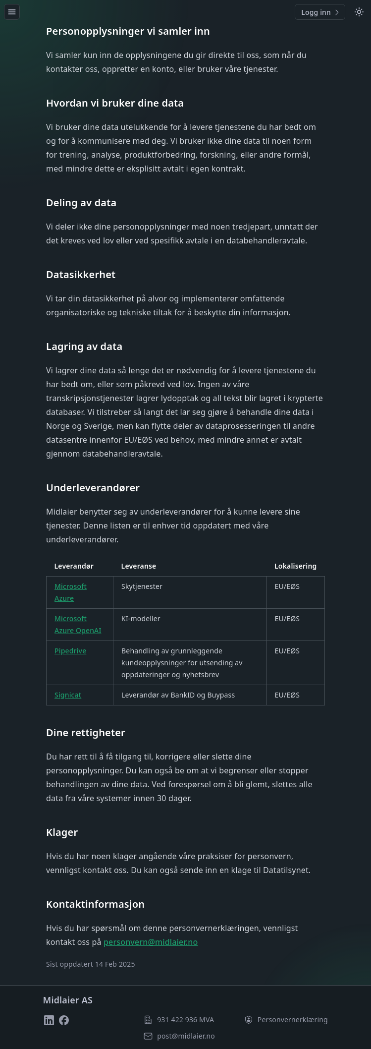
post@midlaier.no (186, 1036)
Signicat (67, 694)
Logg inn (321, 12)
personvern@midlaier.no (151, 941)
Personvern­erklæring (293, 1019)
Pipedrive (70, 650)
